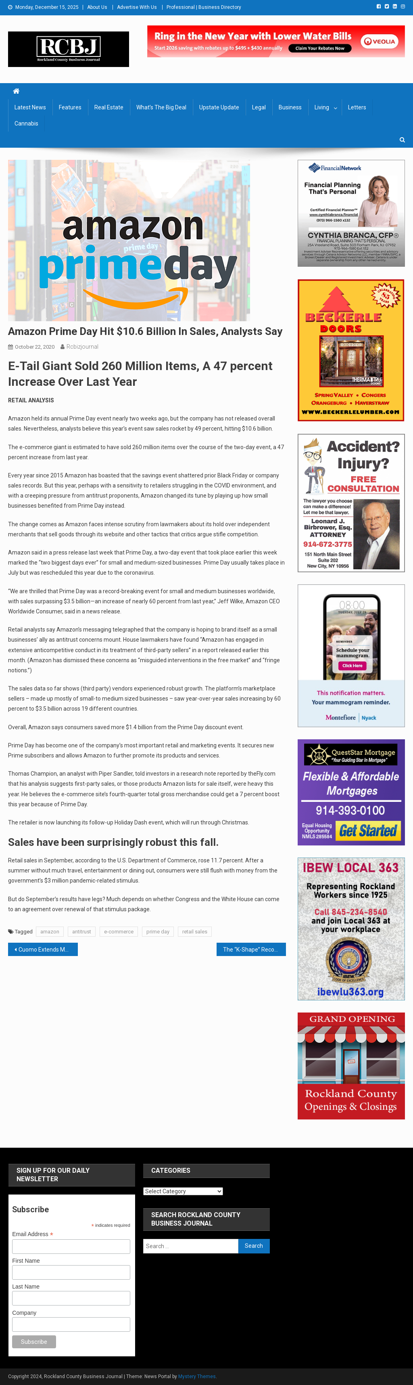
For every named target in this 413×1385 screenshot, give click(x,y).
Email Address (32, 1234)
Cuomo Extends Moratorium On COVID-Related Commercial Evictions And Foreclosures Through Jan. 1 (48, 949)
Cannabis (26, 123)
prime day (157, 932)
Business (290, 107)
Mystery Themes (197, 1376)
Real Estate (108, 107)
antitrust (81, 932)
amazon (49, 932)
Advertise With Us (137, 7)
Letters (357, 107)
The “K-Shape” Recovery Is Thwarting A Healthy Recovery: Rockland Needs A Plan (254, 949)
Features (70, 107)
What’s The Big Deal (161, 107)
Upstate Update (219, 107)
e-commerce (118, 932)
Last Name (26, 1286)
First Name (26, 1260)
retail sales (194, 932)
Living (322, 107)
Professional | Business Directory (204, 7)
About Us (97, 7)
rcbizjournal (82, 346)
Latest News (30, 107)
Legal (259, 107)
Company (24, 1313)
